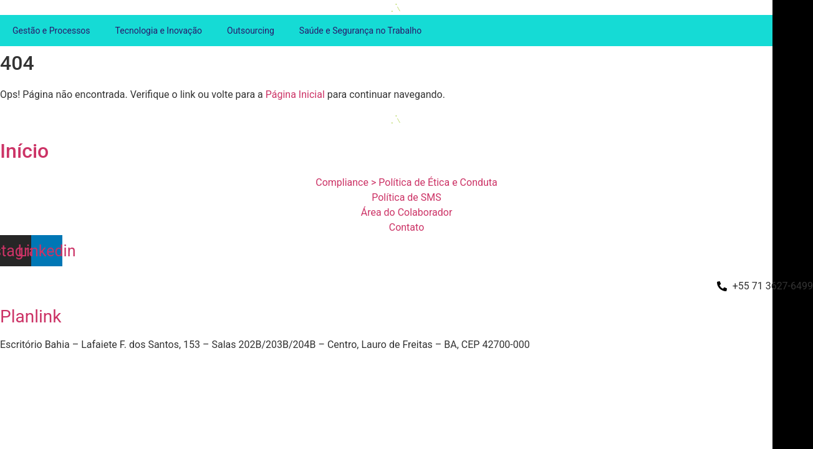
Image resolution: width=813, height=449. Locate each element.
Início (24, 151)
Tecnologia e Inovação (158, 31)
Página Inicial (295, 94)
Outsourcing (250, 31)
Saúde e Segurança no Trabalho (360, 31)
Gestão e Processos (51, 31)
